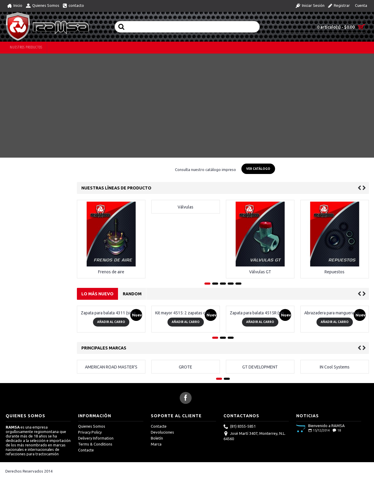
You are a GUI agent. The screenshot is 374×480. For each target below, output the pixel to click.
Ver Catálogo (258, 168)
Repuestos (334, 271)
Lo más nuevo (97, 293)
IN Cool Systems (335, 367)
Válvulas (185, 207)
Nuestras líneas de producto (116, 188)
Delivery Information (96, 438)
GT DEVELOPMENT (260, 367)
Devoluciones (162, 432)
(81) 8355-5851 (240, 426)
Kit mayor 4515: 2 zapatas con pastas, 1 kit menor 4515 (186, 312)
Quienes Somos (91, 426)
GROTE (185, 367)
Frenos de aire (111, 271)
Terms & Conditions (95, 444)
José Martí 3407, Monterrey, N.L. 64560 (254, 436)
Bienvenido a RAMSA (326, 425)
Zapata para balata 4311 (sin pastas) (112, 312)
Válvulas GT (260, 271)
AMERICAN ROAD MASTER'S (111, 367)
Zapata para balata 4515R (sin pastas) (261, 312)
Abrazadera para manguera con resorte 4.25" (335, 312)
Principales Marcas (103, 348)
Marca (156, 444)
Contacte (86, 450)
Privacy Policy (90, 432)
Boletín (157, 438)
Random (132, 293)
